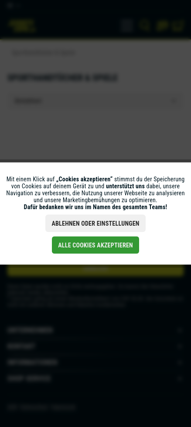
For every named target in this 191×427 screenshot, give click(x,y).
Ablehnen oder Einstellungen (95, 223)
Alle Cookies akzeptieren (95, 245)
